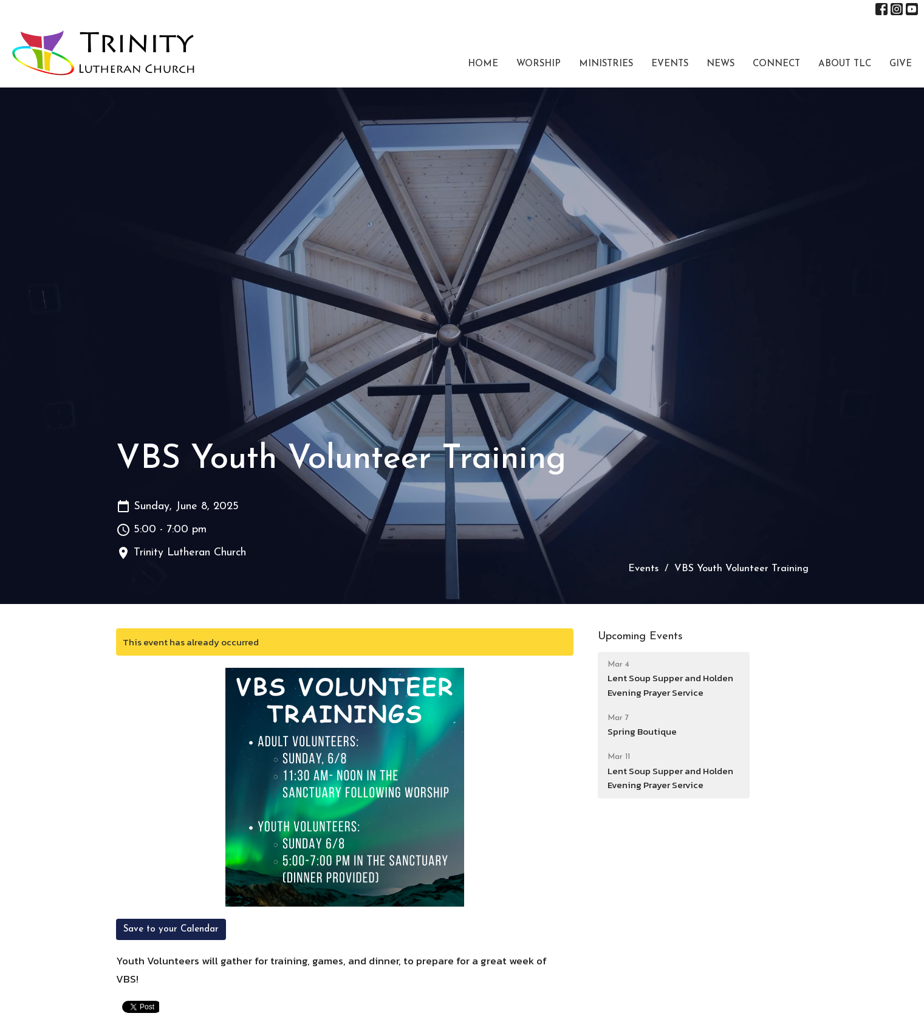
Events (669, 64)
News (720, 64)
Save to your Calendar (171, 929)
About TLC (844, 64)
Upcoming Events (640, 636)
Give (900, 64)
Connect (776, 64)
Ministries (606, 64)
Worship (538, 64)
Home (483, 64)
